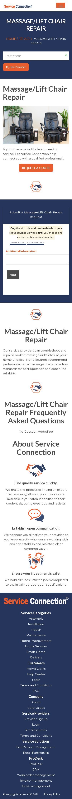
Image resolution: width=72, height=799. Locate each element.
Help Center (36, 674)
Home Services (36, 646)
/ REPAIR (23, 39)
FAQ (36, 691)
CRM (36, 769)
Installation (36, 624)
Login (36, 680)
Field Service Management (36, 747)
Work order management (36, 775)
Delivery (36, 657)
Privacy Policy (52, 794)
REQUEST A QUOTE (36, 168)
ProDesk (36, 764)
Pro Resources (36, 730)
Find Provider (16, 67)
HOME (11, 39)
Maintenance (36, 635)
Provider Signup (36, 719)
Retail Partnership (36, 752)
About (36, 702)
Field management (36, 786)
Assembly (36, 618)
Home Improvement (36, 641)
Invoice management (36, 780)
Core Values (36, 707)
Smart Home (36, 652)
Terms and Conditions (36, 685)
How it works (36, 668)
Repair (36, 629)
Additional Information (21, 251)
